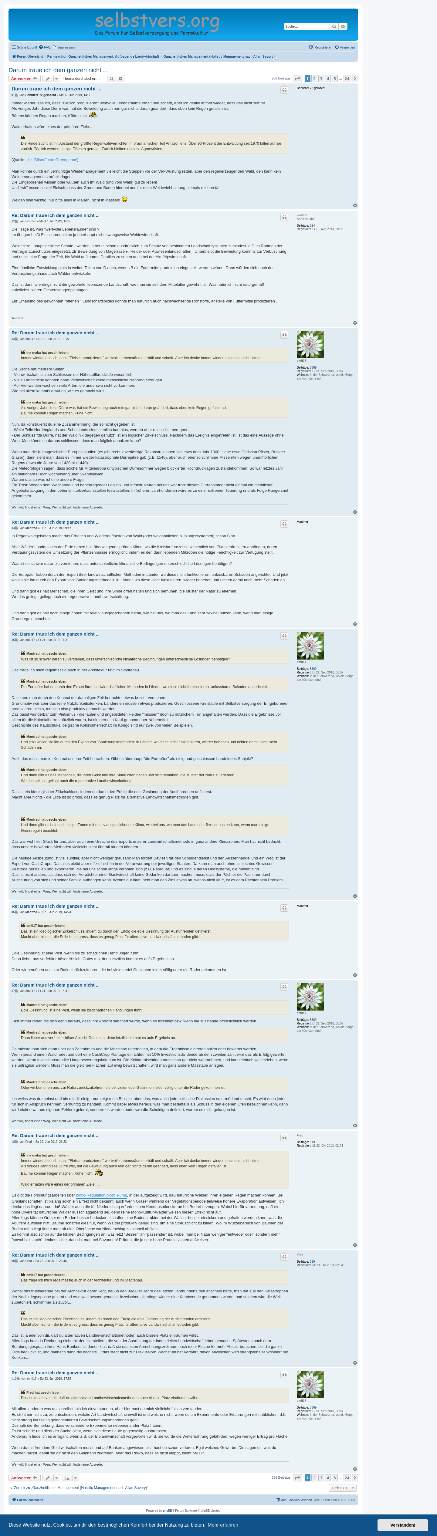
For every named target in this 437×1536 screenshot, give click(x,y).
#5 (13, 640)
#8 (13, 1141)
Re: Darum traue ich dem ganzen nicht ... (56, 215)
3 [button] (321, 78)
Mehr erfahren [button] (223, 1525)
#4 (13, 528)
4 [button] (328, 78)
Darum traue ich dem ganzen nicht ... (58, 70)
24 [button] (347, 78)
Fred (300, 1135)
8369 (313, 367)
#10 (14, 1378)
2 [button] (314, 78)
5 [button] (335, 78)
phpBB (167, 1510)
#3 (13, 339)
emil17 (301, 361)
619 (312, 1142)
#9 (13, 1261)
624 (312, 225)
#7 (13, 991)
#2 (13, 221)
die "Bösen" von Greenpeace (51, 159)
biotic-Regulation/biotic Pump (101, 1195)
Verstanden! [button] (403, 1525)
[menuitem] (45, 47)
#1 (13, 95)
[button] (297, 78)
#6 (13, 912)
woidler (302, 215)
